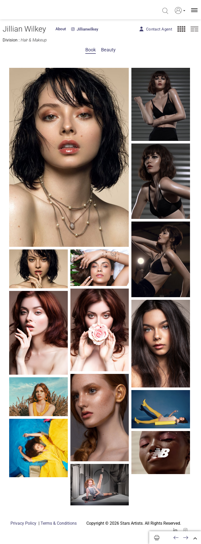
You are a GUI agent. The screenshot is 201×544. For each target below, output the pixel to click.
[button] (178, 10)
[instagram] (185, 530)
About (60, 29)
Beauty (108, 49)
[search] (165, 11)
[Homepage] (25, 10)
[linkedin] (175, 530)
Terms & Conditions (59, 523)
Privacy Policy (23, 523)
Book (90, 49)
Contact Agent (159, 29)
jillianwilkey (84, 29)
